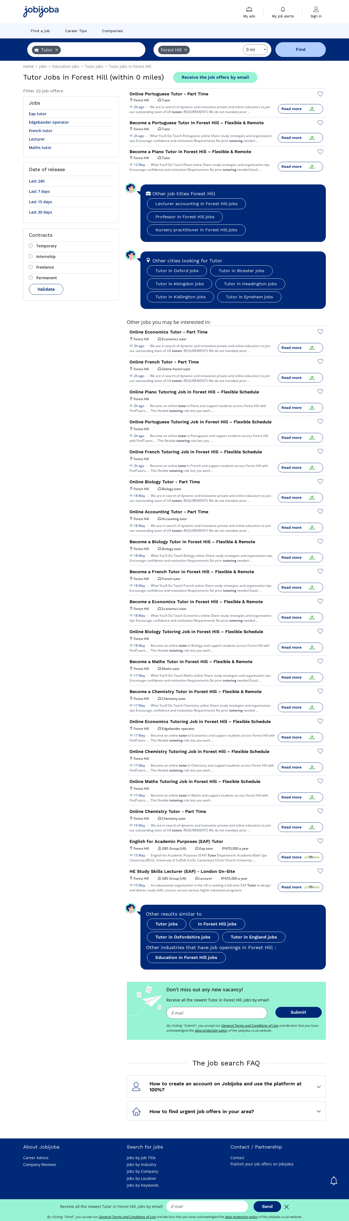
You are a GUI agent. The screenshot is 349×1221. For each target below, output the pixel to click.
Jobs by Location (141, 1178)
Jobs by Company (142, 1171)
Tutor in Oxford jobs (176, 270)
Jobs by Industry (141, 1164)
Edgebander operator (49, 122)
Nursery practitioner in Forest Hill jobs (196, 229)
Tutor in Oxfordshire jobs (182, 937)
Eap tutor (38, 113)
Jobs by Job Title (141, 1157)
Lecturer (37, 139)
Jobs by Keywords (143, 1185)
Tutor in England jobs (254, 937)
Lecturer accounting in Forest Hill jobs (196, 203)
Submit (298, 1012)
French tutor (40, 130)
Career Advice (36, 1157)
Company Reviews (39, 1164)
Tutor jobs (166, 924)
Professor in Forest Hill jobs (184, 216)
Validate (46, 289)
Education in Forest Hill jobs (186, 957)
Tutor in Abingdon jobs (179, 283)
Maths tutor (40, 147)
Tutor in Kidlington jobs (180, 296)
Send (267, 1206)
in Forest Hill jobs (217, 924)
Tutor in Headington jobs (250, 283)
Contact (237, 1157)
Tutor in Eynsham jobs (249, 296)
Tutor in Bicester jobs (241, 270)
